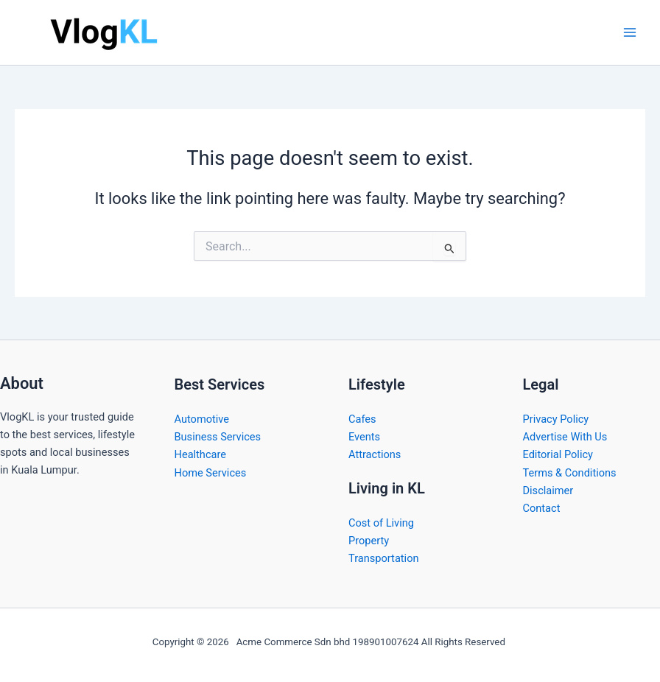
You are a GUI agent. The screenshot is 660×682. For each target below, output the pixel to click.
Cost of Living (381, 523)
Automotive (202, 419)
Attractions (374, 454)
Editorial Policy (558, 454)
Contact (542, 508)
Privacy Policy (556, 419)
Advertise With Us (565, 436)
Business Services (218, 436)
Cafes (362, 419)
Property (368, 540)
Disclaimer (548, 490)
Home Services (211, 472)
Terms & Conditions (570, 472)
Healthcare (201, 454)
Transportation (383, 558)
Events (364, 436)
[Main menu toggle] (629, 32)
